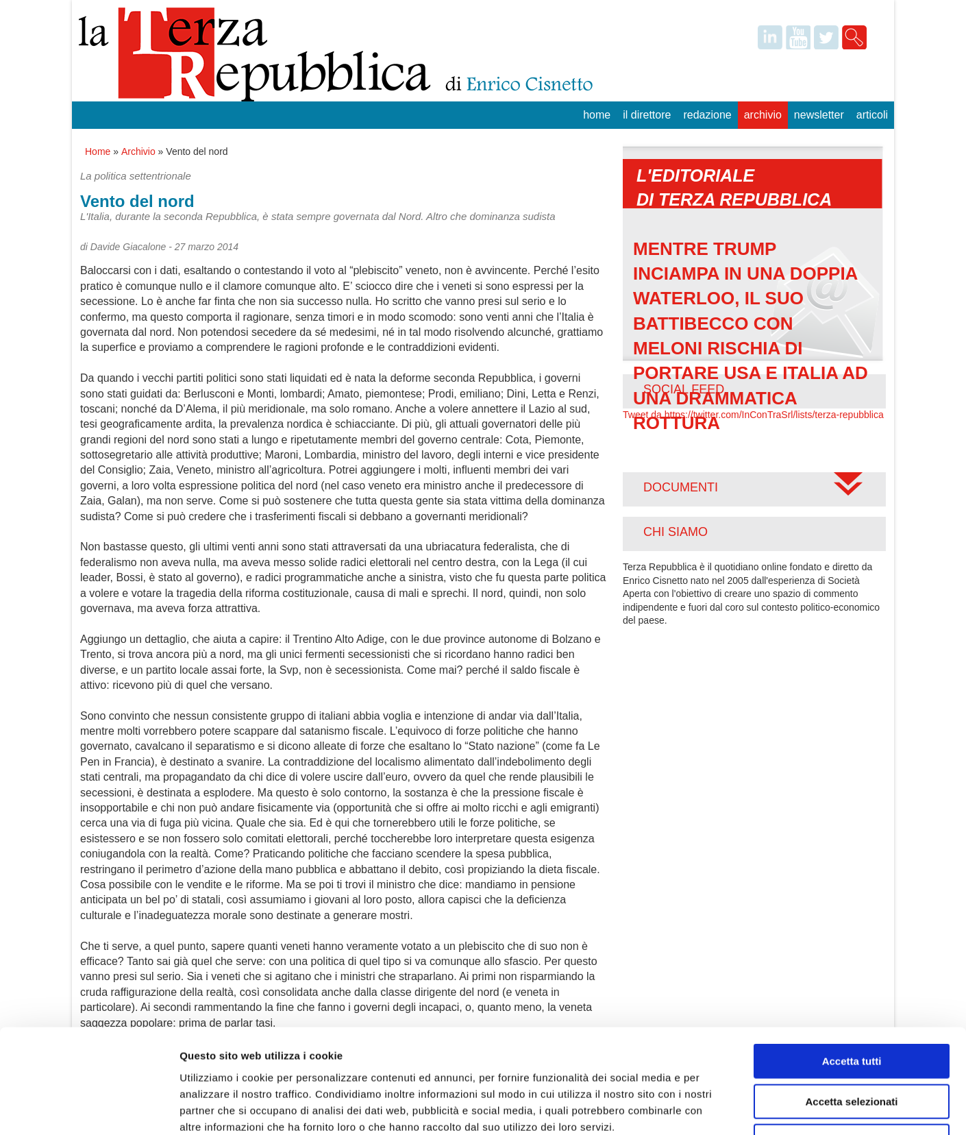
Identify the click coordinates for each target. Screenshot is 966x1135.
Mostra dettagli (721, 1108)
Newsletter (819, 115)
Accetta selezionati (851, 1008)
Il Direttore (647, 115)
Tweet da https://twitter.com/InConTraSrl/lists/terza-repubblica (753, 414)
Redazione (707, 115)
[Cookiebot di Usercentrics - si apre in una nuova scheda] (89, 1108)
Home (596, 115)
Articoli (872, 115)
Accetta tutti (852, 967)
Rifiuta (852, 1047)
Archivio (763, 115)
